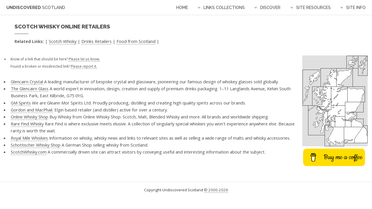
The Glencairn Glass (30, 88)
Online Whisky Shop (29, 117)
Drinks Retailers (96, 41)
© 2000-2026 (216, 189)
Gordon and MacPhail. (32, 110)
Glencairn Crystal (27, 81)
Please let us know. (84, 59)
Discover (270, 7)
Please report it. (84, 66)
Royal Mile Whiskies (29, 138)
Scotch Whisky (62, 41)
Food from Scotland (136, 41)
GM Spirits (21, 103)
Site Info (356, 7)
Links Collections (224, 7)
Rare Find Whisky (27, 124)
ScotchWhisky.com (28, 152)
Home (182, 7)
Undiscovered (35, 7)
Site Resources (313, 7)
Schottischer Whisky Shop (35, 145)
